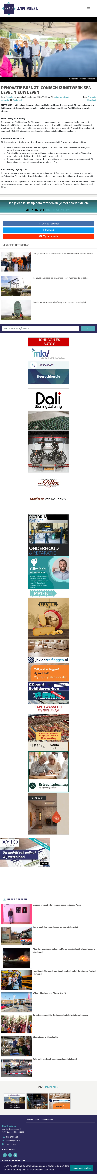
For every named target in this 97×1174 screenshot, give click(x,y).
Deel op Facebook (48, 223)
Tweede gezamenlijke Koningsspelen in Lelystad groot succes (60, 1015)
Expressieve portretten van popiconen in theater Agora (57, 905)
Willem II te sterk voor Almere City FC (49, 993)
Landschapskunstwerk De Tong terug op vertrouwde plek (59, 302)
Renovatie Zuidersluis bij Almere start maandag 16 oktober (60, 277)
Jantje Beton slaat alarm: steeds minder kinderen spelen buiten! (63, 253)
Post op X (48, 230)
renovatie (5, 100)
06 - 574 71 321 (58, 210)
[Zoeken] (88, 328)
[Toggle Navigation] (88, 9)
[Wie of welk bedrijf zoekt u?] (40, 328)
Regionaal (17, 100)
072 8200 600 (12, 1137)
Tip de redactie (48, 236)
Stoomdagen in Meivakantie (45, 1037)
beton (56, 97)
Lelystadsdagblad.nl (27, 8)
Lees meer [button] (49, 1170)
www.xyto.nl (11, 1144)
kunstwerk (64, 97)
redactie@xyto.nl (13, 1140)
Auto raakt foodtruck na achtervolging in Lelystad (55, 1059)
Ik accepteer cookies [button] (81, 1168)
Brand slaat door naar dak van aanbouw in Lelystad (55, 927)
